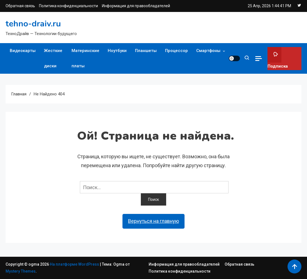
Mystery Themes (21, 271)
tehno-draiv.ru (33, 23)
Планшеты (146, 50)
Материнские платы (85, 58)
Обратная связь (20, 6)
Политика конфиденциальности (68, 6)
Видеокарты (23, 50)
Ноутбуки (117, 50)
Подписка (277, 58)
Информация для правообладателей (136, 6)
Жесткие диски (53, 58)
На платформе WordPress (75, 264)
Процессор (176, 50)
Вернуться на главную (153, 221)
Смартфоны (208, 50)
